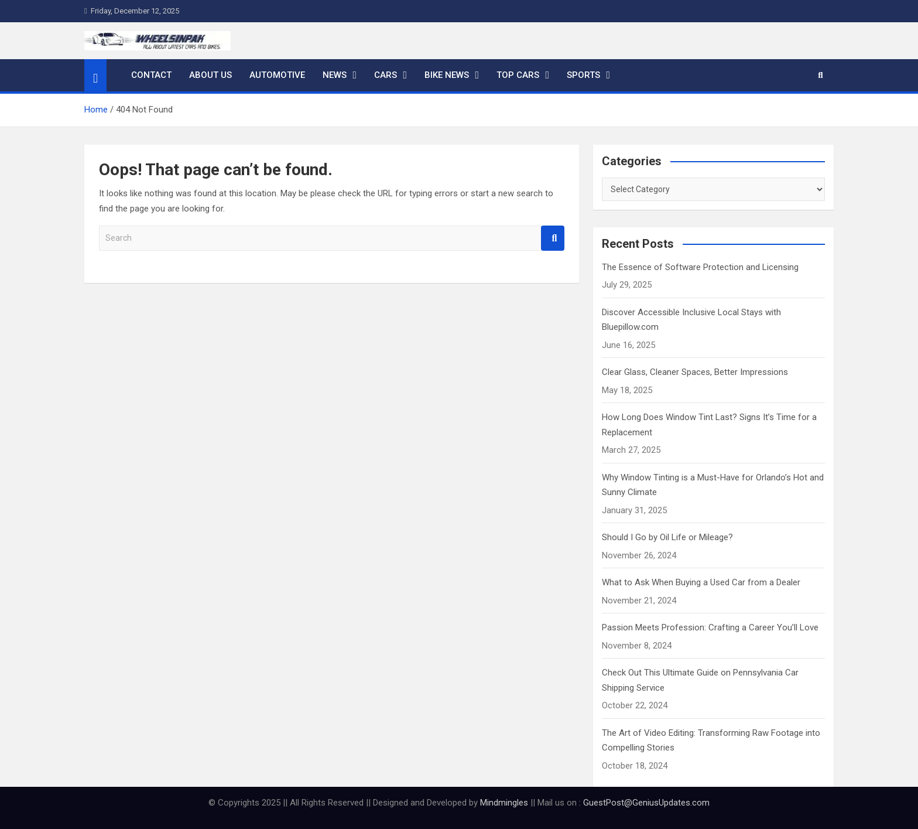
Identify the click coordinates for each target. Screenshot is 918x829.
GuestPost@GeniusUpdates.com (646, 802)
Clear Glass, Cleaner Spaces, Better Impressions (695, 372)
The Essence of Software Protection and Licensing (700, 267)
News (335, 75)
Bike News (446, 75)
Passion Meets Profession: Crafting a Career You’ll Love (710, 627)
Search (552, 238)
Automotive (277, 75)
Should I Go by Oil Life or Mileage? (667, 537)
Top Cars (517, 75)
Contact (151, 75)
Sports (583, 75)
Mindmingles (504, 802)
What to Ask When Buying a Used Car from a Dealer (701, 582)
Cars (385, 75)
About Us (210, 75)
